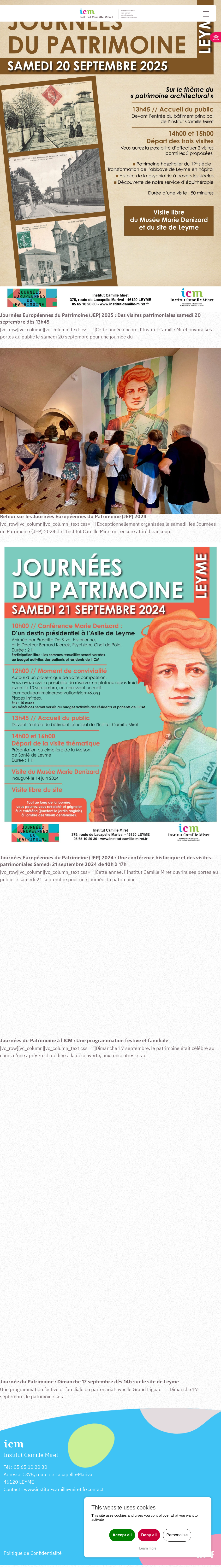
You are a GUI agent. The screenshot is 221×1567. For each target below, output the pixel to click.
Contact (12, 1491)
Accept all (122, 1535)
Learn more (147, 1548)
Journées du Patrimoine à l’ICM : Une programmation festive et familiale (87, 1042)
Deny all (149, 1535)
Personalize (177, 1535)
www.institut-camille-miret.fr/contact (64, 1491)
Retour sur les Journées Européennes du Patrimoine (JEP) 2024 (75, 517)
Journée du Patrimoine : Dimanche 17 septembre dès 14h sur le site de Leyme (92, 1383)
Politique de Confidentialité (33, 1555)
